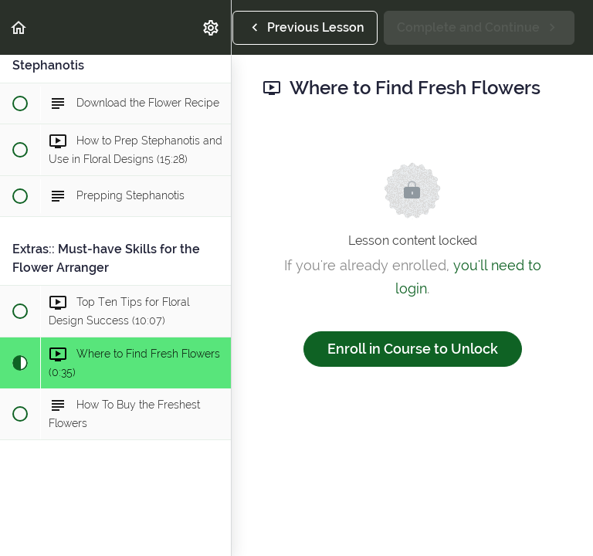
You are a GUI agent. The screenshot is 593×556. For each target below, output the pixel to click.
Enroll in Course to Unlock (412, 349)
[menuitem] (211, 27)
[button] (19, 27)
